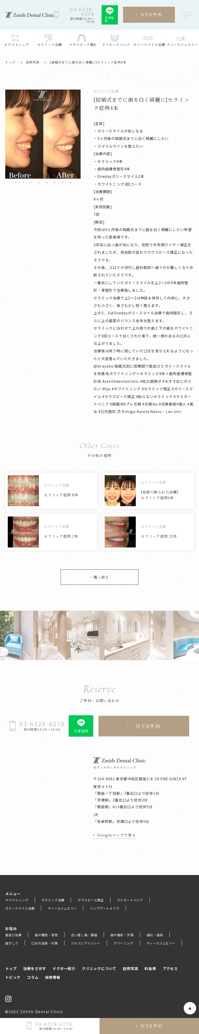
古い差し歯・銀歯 (84, 935)
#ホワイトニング (126, 388)
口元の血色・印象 (44, 943)
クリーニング (123, 943)
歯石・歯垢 (155, 935)
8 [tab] (70, 182)
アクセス (170, 968)
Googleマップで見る (116, 835)
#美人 (181, 404)
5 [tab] (46, 182)
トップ (10, 62)
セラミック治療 (53, 900)
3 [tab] (31, 182)
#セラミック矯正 (156, 388)
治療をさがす (34, 968)
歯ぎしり (11, 943)
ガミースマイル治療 (20, 908)
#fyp (106, 388)
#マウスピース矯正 (118, 396)
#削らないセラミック (154, 396)
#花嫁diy (150, 404)
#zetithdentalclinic (120, 381)
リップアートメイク (104, 908)
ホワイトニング (17, 900)
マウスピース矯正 (90, 900)
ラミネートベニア (130, 900)
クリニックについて (99, 968)
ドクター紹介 (64, 968)
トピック (12, 977)
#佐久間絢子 (151, 381)
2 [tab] (23, 182)
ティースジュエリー (62, 908)
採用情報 (52, 977)
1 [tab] (15, 182)
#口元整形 (107, 411)
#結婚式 (117, 404)
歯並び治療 (13, 935)
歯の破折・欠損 (122, 935)
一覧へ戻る (99, 577)
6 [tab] (54, 182)
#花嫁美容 (167, 404)
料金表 (150, 968)
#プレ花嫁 (132, 404)
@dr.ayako (103, 366)
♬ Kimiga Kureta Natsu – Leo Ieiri (149, 411)
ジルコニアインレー (86, 943)
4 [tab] (39, 182)
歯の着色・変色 (46, 935)
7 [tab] (62, 182)
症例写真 (33, 62)
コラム (32, 977)
